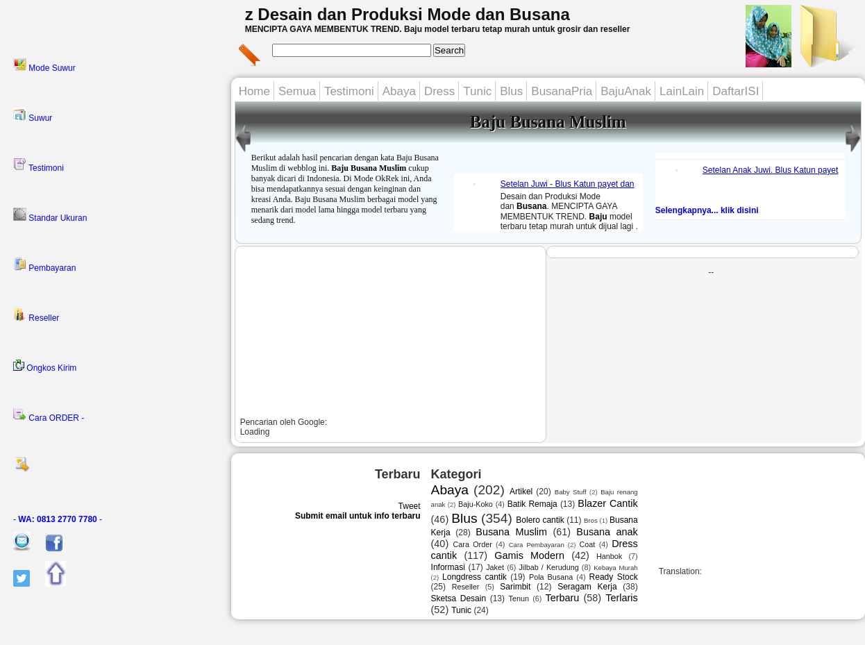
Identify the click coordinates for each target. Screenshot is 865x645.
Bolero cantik (540, 520)
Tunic (477, 91)
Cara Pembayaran (536, 544)
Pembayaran (44, 265)
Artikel (521, 491)
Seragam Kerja (586, 587)
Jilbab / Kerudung (548, 567)
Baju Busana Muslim (548, 121)
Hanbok (609, 556)
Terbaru (563, 597)
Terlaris (621, 597)
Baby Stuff (571, 492)
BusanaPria (561, 91)
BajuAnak (626, 91)
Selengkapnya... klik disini (707, 210)
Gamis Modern (529, 555)
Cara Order (472, 544)
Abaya (399, 91)
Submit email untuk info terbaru (358, 516)
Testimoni (38, 165)
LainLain (682, 91)
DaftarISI (735, 91)
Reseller (36, 315)
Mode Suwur (44, 65)
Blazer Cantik (607, 503)
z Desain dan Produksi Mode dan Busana (407, 14)
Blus (511, 91)
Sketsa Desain (459, 598)
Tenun (519, 598)
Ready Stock (613, 577)
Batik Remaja (532, 504)
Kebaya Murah (616, 567)
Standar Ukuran (50, 215)
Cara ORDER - (48, 415)
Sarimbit (515, 587)
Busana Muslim (511, 531)
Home (254, 91)
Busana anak (606, 531)
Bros (591, 520)
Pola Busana (551, 577)
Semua (297, 91)
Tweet (409, 506)
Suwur (32, 115)
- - (57, 519)
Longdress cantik (474, 577)
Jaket (495, 567)
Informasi (448, 567)
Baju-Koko (475, 504)
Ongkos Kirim (44, 366)
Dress (439, 91)
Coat (588, 544)
